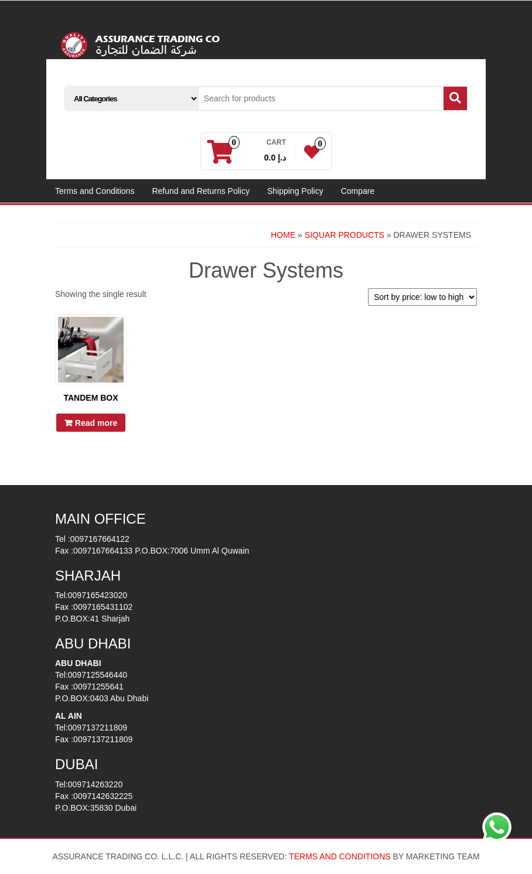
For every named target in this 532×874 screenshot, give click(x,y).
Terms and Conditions (94, 191)
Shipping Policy (295, 191)
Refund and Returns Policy (201, 191)
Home (283, 235)
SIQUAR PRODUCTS (344, 235)
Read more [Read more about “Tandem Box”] (96, 423)
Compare (358, 191)
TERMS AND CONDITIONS (339, 856)
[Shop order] (422, 297)
